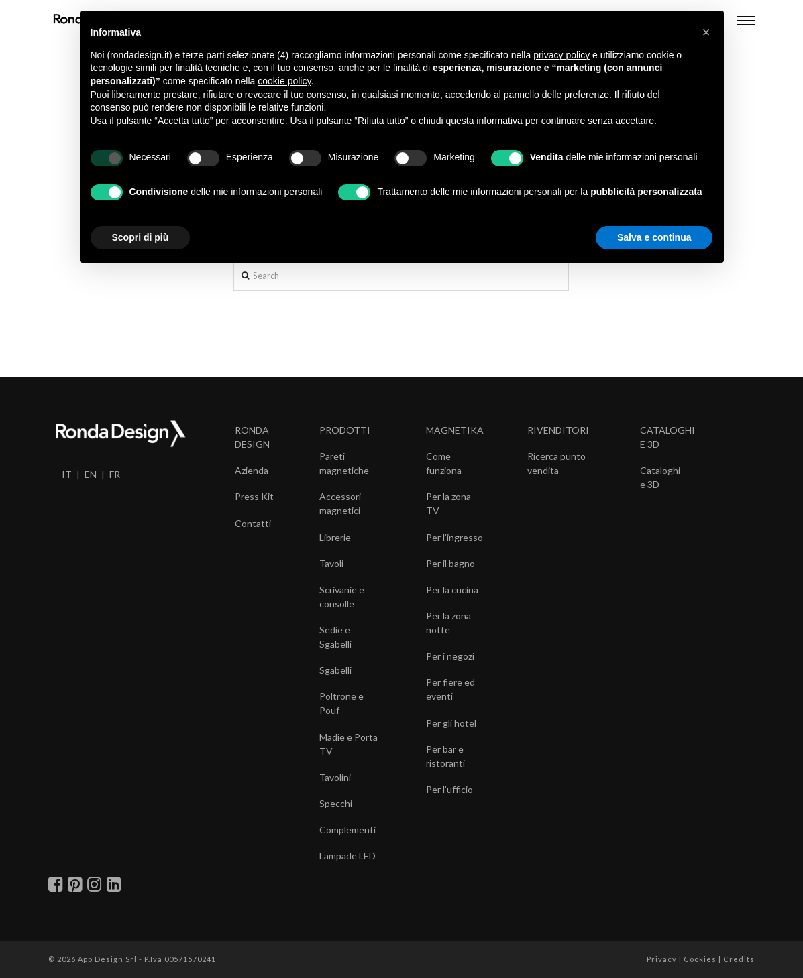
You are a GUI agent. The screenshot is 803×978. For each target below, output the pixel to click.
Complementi (347, 829)
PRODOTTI (344, 430)
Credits (739, 959)
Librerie (335, 537)
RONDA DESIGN (252, 437)
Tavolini (335, 777)
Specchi (335, 803)
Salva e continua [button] (654, 237)
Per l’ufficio (449, 789)
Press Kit (254, 496)
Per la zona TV (448, 503)
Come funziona (444, 463)
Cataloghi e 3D (660, 477)
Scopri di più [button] (140, 237)
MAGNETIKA (455, 430)
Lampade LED (347, 855)
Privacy (662, 959)
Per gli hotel (451, 723)
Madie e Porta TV (348, 744)
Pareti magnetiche (344, 463)
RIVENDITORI (558, 430)
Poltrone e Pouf (341, 703)
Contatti (253, 523)
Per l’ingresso (454, 537)
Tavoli (331, 563)
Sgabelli (335, 670)
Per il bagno (450, 563)
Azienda (251, 470)
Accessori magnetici (340, 503)
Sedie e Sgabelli (335, 637)
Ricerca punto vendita (556, 463)
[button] (706, 32)
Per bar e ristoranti (445, 756)
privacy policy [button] (561, 55)
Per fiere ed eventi (450, 689)
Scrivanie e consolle (341, 596)
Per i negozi (450, 656)
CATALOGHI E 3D (667, 437)
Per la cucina (452, 589)
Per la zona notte (448, 622)
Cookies (700, 959)
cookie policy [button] (284, 81)
